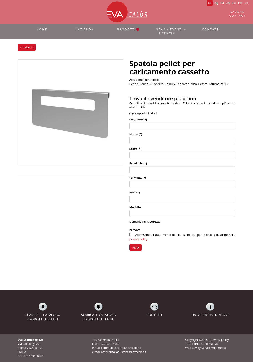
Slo (246, 3)
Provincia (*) (138, 163)
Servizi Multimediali (214, 348)
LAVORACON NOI (237, 13)
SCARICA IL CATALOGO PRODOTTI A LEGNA (99, 311)
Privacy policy (220, 340)
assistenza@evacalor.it (131, 352)
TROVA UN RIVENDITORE (210, 309)
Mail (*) (134, 192)
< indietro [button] (26, 47)
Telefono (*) (137, 178)
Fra (222, 3)
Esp (234, 3)
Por (240, 3)
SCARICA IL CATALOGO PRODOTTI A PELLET (43, 311)
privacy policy (138, 239)
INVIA (135, 247)
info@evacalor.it (130, 348)
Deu (228, 3)
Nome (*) (135, 134)
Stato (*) (135, 148)
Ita (209, 3)
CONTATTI (154, 309)
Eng (216, 3)
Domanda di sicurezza (145, 221)
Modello (135, 207)
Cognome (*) (138, 119)
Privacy (134, 229)
